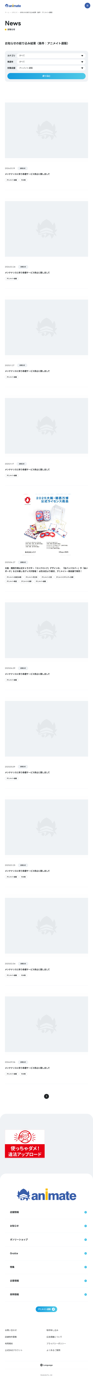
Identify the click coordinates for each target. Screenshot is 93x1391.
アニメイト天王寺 (31, 577)
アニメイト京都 (26, 581)
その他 (23, 180)
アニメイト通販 (12, 180)
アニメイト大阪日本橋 (14, 577)
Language (48, 1365)
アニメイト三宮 (47, 577)
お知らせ (22, 168)
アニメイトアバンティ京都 (64, 577)
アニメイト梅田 (12, 581)
